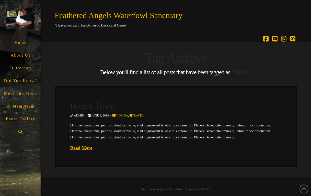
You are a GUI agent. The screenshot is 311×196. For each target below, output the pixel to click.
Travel (137, 115)
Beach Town (92, 106)
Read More (81, 148)
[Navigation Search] (20, 131)
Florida (120, 115)
